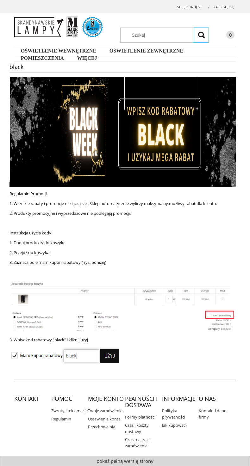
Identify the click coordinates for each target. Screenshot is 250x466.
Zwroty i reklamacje (69, 410)
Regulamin (61, 419)
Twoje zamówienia (105, 410)
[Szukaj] (201, 35)
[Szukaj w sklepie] (168, 35)
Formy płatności (140, 417)
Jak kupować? (174, 425)
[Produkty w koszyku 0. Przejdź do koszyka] (224, 36)
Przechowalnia (101, 427)
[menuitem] (58, 51)
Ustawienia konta (104, 419)
